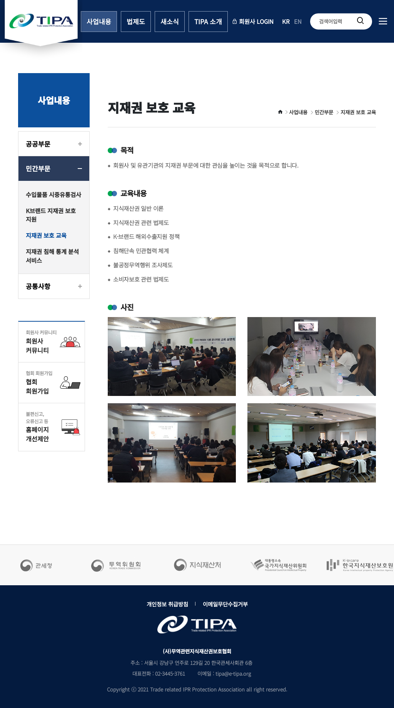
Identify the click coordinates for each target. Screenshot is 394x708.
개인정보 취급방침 (167, 604)
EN (298, 21)
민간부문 (38, 168)
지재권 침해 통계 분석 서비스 (52, 255)
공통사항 (38, 286)
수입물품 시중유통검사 (53, 194)
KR (286, 21)
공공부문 (38, 144)
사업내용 (99, 21)
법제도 (136, 21)
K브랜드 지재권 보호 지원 (51, 215)
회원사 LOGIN (253, 21)
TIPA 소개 (208, 21)
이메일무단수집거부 (225, 604)
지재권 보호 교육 (46, 235)
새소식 (169, 21)
